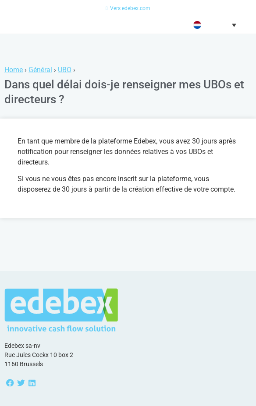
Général (40, 70)
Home (13, 70)
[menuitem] (214, 25)
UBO (64, 70)
